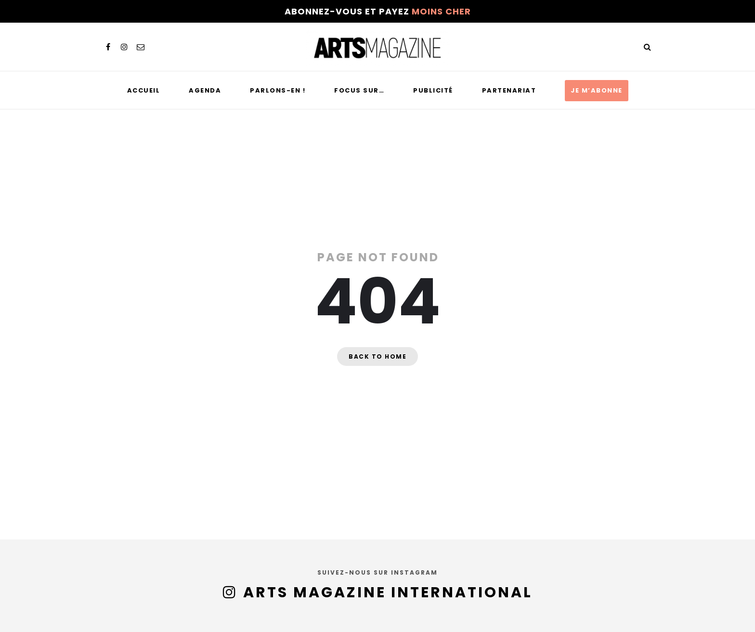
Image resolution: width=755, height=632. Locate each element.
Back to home (377, 356)
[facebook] (108, 47)
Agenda (205, 90)
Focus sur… (359, 90)
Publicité (433, 90)
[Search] (647, 47)
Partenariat (509, 90)
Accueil (143, 90)
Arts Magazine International (388, 592)
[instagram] (124, 47)
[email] (140, 47)
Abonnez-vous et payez (378, 11)
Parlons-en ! (277, 90)
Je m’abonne (597, 90)
